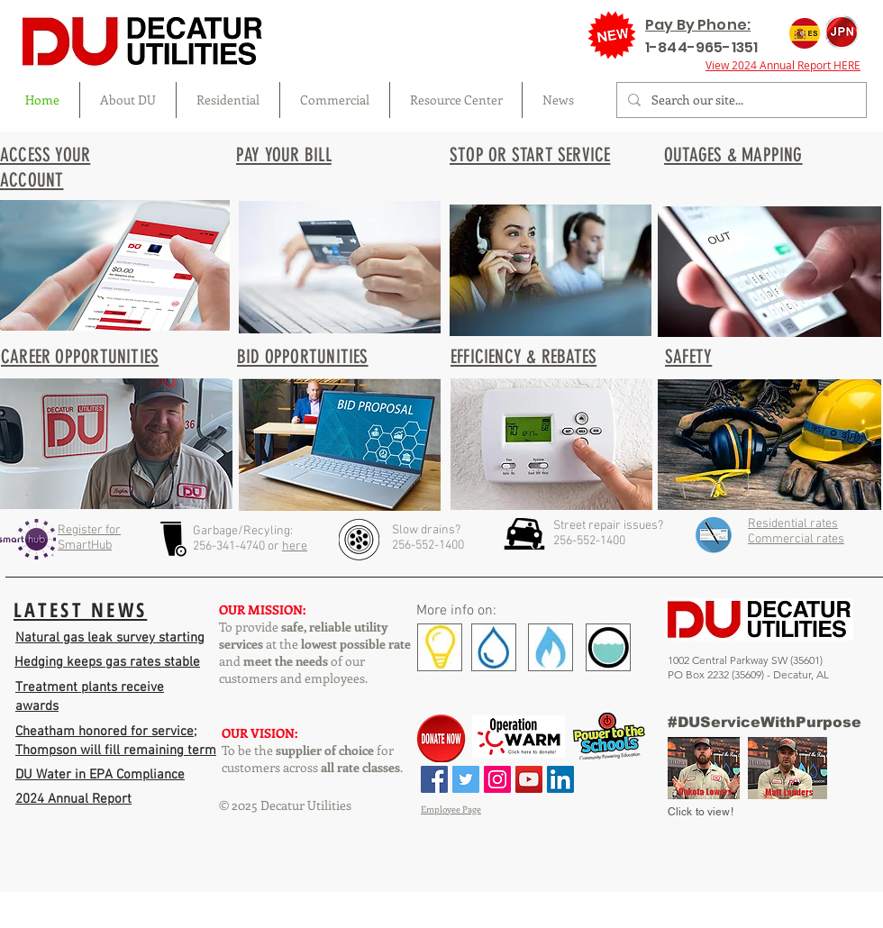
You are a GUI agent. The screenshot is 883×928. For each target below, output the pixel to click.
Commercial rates (796, 539)
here (294, 546)
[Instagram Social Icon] (497, 779)
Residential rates (793, 524)
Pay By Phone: (698, 24)
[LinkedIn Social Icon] (560, 779)
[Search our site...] (739, 100)
